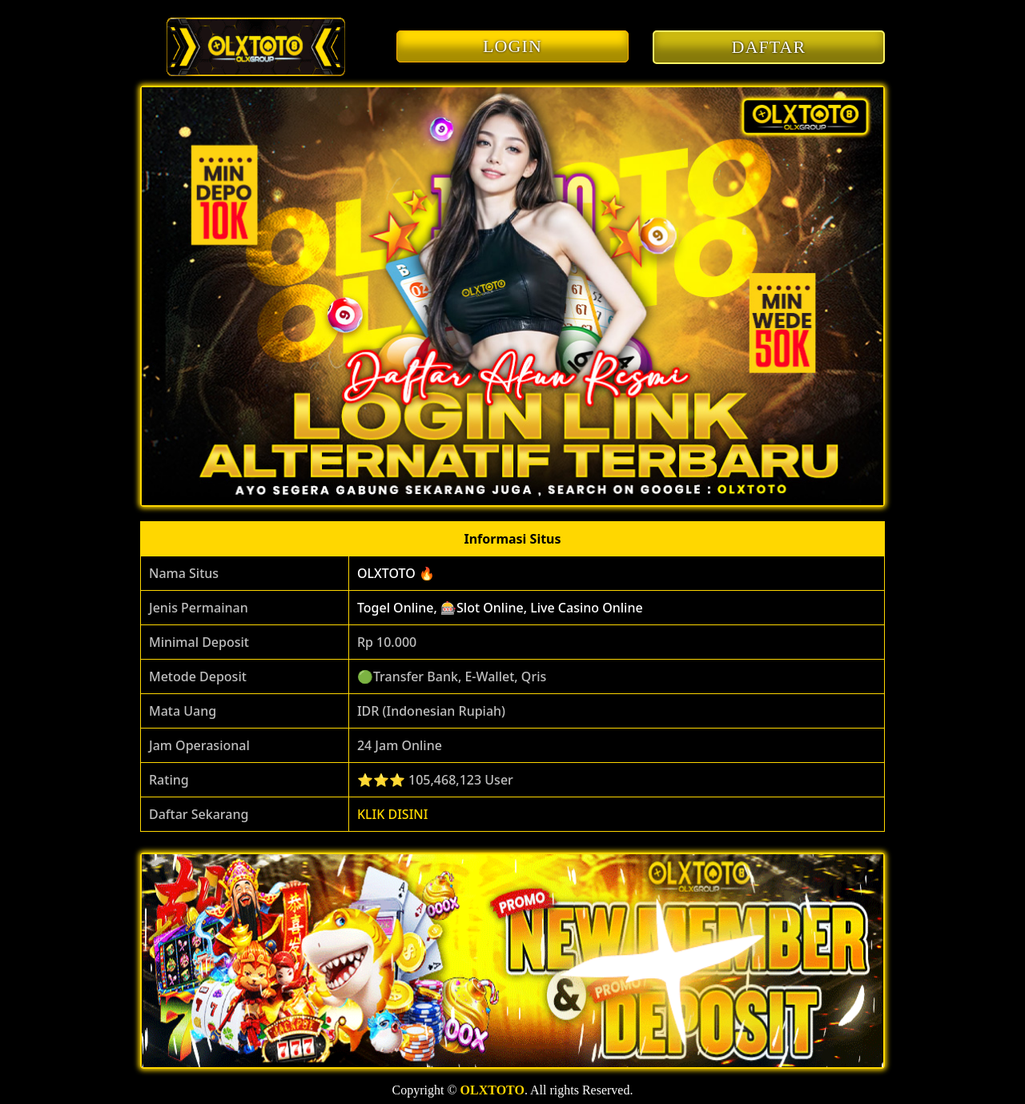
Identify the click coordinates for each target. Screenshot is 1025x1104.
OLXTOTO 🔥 (396, 573)
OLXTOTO (492, 1090)
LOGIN (512, 46)
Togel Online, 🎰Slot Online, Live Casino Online (500, 607)
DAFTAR (769, 47)
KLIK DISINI (392, 814)
